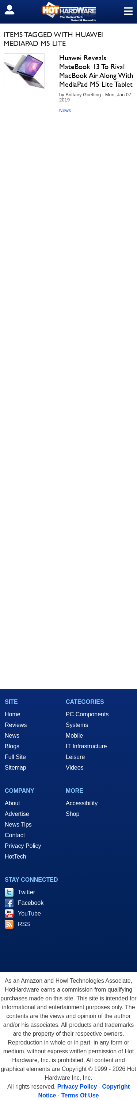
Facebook (30, 903)
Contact (15, 835)
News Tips (18, 824)
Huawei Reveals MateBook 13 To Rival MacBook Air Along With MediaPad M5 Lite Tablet (96, 71)
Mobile (74, 735)
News (65, 110)
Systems (77, 725)
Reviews (16, 725)
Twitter (26, 892)
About (12, 803)
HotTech (15, 856)
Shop (72, 814)
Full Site (15, 757)
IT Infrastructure (86, 746)
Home (12, 714)
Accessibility (82, 803)
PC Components (87, 714)
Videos (75, 767)
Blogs (12, 746)
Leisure (75, 757)
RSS (24, 924)
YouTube (29, 913)
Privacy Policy (23, 846)
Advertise (17, 814)
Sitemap (15, 767)
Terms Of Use (80, 1095)
